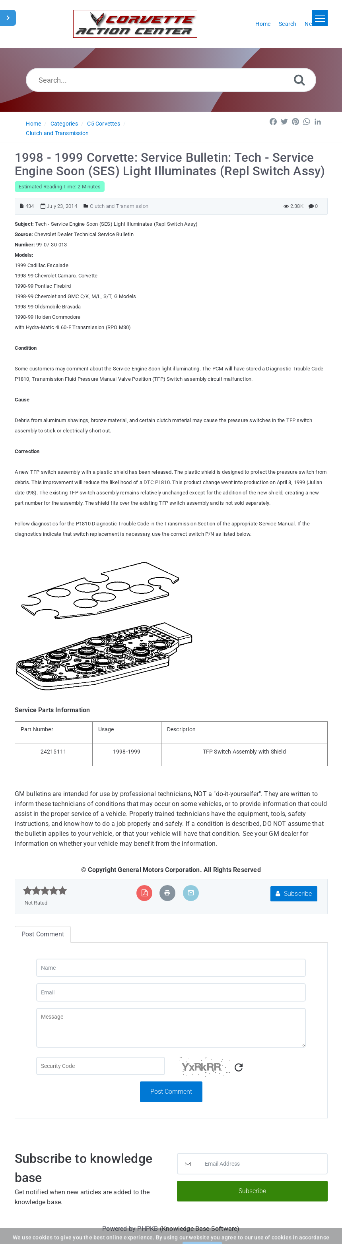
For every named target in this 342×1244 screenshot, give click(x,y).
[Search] (299, 79)
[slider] (45, 890)
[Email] (171, 992)
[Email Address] (252, 1163)
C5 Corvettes (103, 123)
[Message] (171, 1028)
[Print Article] (167, 893)
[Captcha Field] (100, 1066)
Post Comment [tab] (42, 934)
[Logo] (135, 24)
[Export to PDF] (145, 893)
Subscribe (294, 893)
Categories (64, 123)
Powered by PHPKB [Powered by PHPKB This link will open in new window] (130, 1228)
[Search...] (171, 80)
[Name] (171, 968)
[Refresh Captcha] (239, 1068)
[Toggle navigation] (320, 18)
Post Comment (171, 1091)
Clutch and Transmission (57, 133)
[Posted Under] (86, 206)
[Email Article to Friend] (190, 893)
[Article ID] (21, 206)
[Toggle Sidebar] (8, 18)
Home (33, 123)
